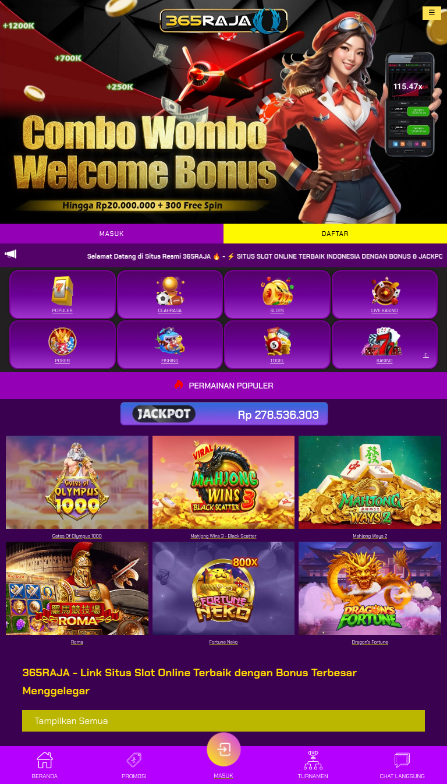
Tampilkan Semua (71, 721)
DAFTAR (335, 233)
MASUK (112, 233)
